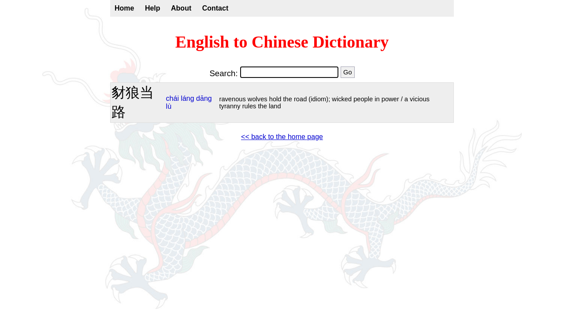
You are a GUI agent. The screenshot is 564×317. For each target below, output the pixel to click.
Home (124, 8)
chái (172, 98)
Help (152, 8)
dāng (204, 98)
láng (187, 98)
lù (168, 106)
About (181, 8)
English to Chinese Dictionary (282, 42)
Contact (215, 8)
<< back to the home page (282, 136)
